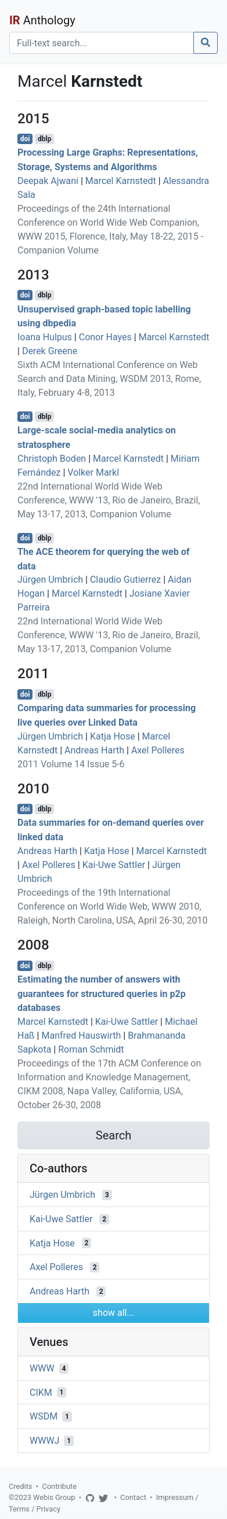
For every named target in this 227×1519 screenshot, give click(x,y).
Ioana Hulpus (44, 337)
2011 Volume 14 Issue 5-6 (71, 764)
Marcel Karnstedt (120, 180)
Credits (20, 1486)
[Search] (101, 43)
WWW (42, 1368)
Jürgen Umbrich (50, 579)
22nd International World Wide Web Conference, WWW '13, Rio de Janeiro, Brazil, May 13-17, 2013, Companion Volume (108, 500)
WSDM (43, 1416)
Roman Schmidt (91, 1049)
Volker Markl (93, 472)
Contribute (59, 1486)
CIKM (41, 1391)
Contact (133, 1497)
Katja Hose (112, 736)
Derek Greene (49, 350)
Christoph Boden (51, 458)
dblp (44, 139)
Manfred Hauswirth (81, 1035)
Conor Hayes (105, 337)
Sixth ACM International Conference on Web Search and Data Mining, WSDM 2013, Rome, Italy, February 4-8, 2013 (109, 378)
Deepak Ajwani (47, 180)
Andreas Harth (94, 750)
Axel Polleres (158, 750)
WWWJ (44, 1440)
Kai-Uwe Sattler (113, 864)
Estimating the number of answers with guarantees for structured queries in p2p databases (101, 994)
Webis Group (54, 1497)
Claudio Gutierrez (125, 579)
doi (25, 139)
